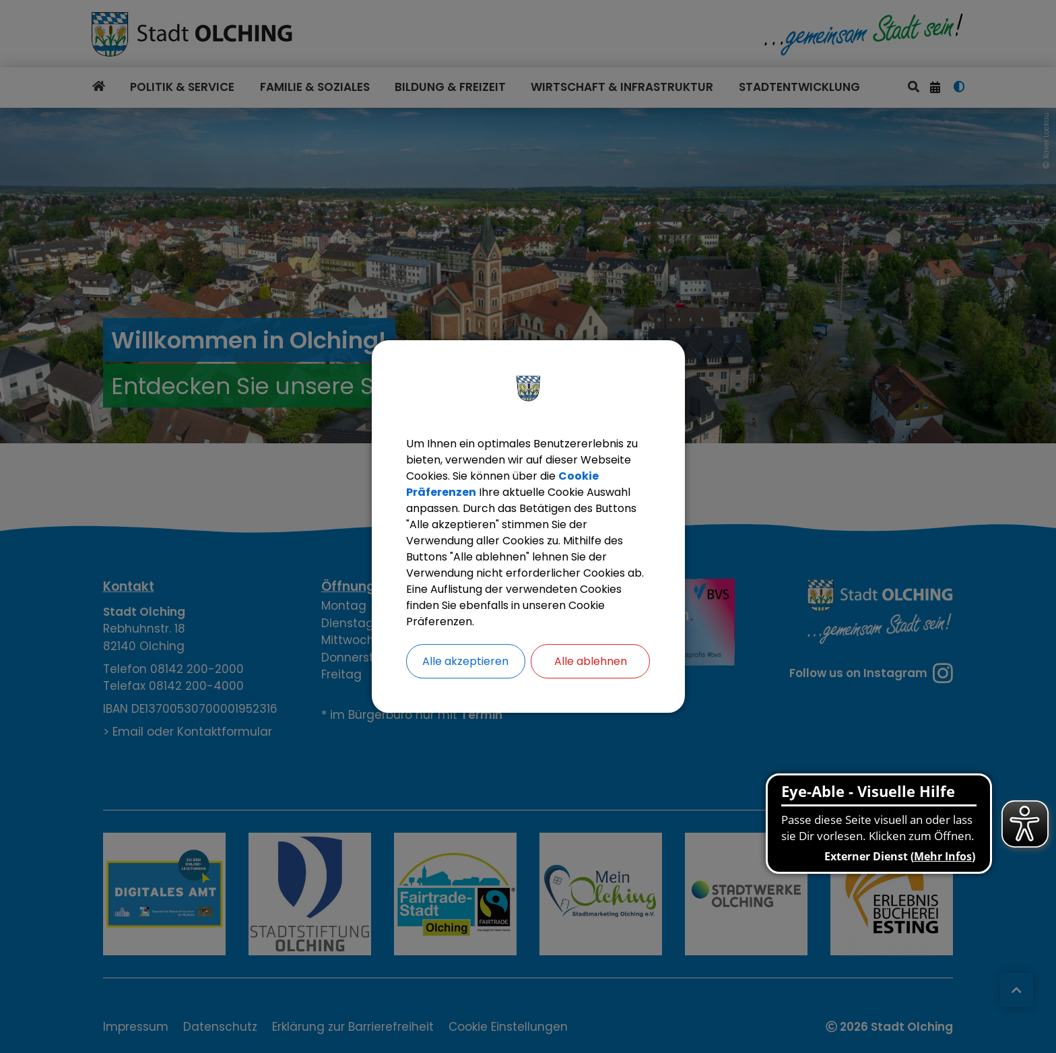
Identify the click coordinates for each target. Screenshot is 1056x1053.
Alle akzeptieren (465, 661)
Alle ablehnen (590, 661)
